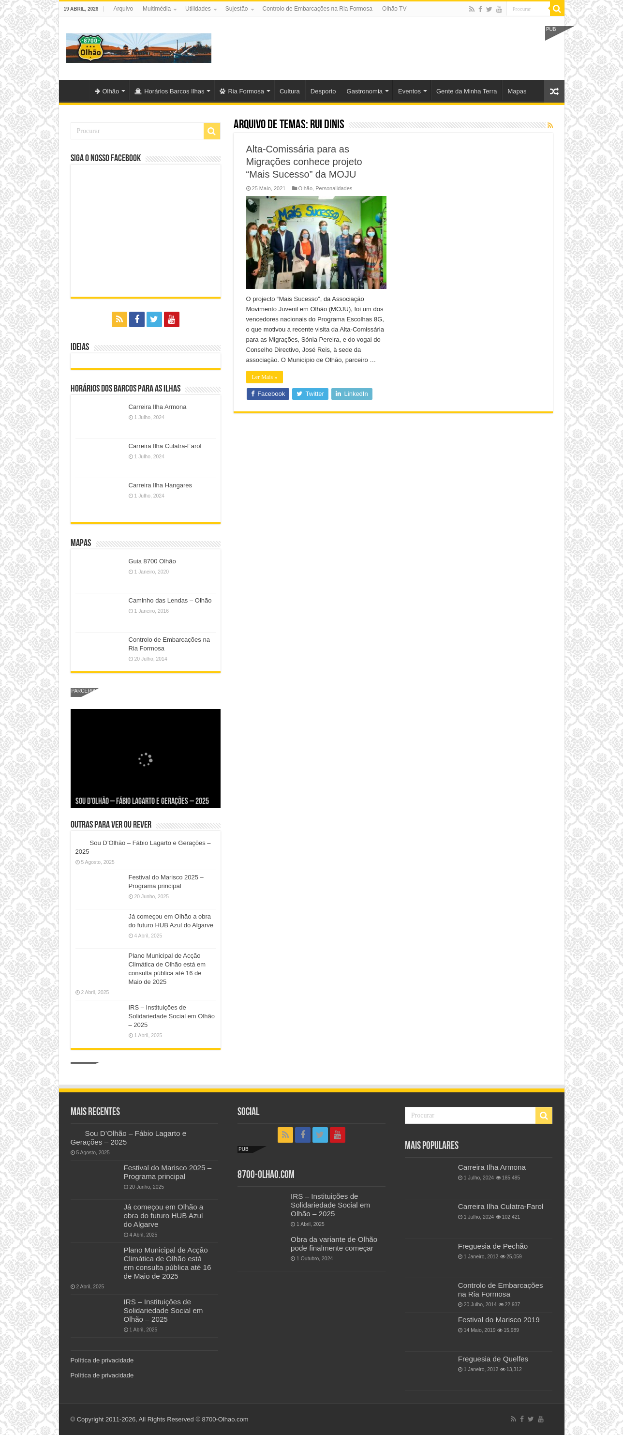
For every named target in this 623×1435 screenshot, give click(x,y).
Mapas (516, 91)
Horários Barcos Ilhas (169, 91)
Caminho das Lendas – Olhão (170, 600)
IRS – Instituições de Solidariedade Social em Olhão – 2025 (172, 1016)
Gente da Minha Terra (466, 91)
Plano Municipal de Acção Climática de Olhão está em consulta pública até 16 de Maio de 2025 (167, 1263)
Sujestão (236, 8)
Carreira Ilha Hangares (161, 485)
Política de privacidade (102, 1360)
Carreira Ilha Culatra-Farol (165, 446)
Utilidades (198, 8)
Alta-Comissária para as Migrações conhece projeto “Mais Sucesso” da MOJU (304, 162)
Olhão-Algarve (76, 90)
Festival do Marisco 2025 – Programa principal (168, 1171)
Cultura (290, 91)
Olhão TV (394, 8)
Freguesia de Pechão (493, 1246)
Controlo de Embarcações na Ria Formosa (317, 8)
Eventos (409, 91)
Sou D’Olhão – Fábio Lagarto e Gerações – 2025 (142, 801)
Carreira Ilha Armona (158, 406)
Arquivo (123, 8)
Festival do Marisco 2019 (499, 1319)
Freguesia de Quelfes (493, 1359)
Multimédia (157, 8)
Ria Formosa (242, 91)
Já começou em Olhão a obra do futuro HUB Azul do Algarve (164, 1215)
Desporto (323, 91)
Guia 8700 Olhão (152, 561)
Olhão (107, 91)
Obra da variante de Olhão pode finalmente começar (334, 1243)
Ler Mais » (265, 377)
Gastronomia (365, 91)
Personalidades (333, 188)
